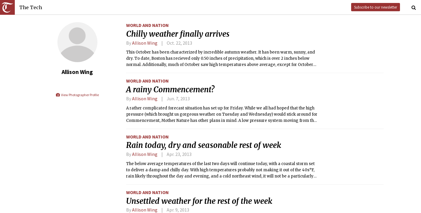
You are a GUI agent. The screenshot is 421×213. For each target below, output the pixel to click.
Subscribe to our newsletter (375, 7)
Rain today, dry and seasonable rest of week (203, 145)
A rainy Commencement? (170, 89)
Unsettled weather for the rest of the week (199, 201)
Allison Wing (145, 43)
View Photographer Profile (77, 95)
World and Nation (147, 25)
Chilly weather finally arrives (177, 34)
